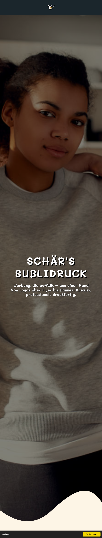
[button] (3, 7)
